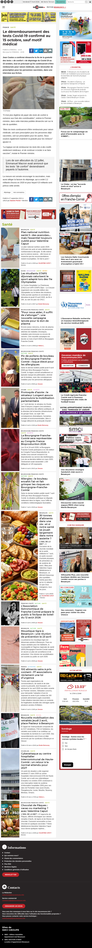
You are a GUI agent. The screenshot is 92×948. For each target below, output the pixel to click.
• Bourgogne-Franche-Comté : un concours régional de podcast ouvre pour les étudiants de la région (75, 89)
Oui (66, 743)
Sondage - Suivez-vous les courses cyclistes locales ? (74, 738)
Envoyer (67, 765)
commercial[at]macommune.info (14, 900)
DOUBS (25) (25, 751)
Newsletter (10, 875)
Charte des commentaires (13, 858)
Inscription (68, 365)
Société (36, 390)
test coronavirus (19, 192)
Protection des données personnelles (17, 861)
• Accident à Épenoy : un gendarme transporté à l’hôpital (73, 83)
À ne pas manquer (76, 525)
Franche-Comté (27, 603)
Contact (7, 853)
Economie (32, 667)
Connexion (83, 365)
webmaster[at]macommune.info (13, 918)
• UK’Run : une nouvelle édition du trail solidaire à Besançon (75, 102)
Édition (50, 7)
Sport (44, 271)
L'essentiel (76, 67)
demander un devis (14, 906)
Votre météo (76, 670)
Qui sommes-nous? (11, 855)
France (6, 27)
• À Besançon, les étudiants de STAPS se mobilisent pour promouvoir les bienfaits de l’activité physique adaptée (75, 75)
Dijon (23, 271)
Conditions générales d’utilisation (16, 870)
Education (31, 271)
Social (38, 715)
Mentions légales (10, 867)
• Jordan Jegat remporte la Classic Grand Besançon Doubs (73, 96)
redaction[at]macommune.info (13, 895)
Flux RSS (7, 864)
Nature (24, 353)
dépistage (7, 192)
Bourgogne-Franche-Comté (32, 310)
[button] (86, 2)
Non (66, 746)
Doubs (23, 390)
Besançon (25, 229)
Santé (13, 27)
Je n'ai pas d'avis (70, 749)
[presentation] (61, 538)
